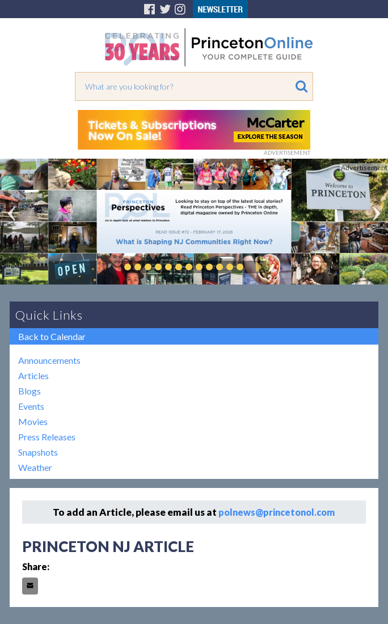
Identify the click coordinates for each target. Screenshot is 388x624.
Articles (33, 375)
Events (31, 406)
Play (257, 267)
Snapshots (38, 452)
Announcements (49, 360)
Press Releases (46, 436)
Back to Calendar (52, 336)
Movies (33, 421)
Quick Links (49, 314)
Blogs (29, 390)
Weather (35, 467)
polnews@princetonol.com (276, 512)
